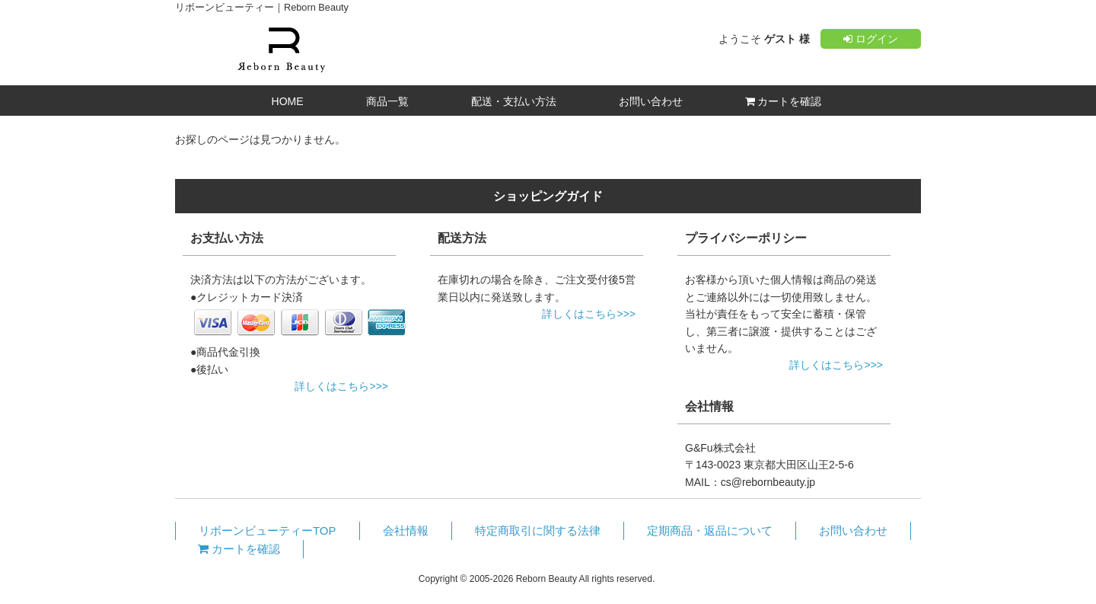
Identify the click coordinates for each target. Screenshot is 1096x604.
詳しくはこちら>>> (341, 386)
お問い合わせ (651, 101)
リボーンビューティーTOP (267, 530)
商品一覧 (387, 101)
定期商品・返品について (710, 530)
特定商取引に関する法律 (538, 530)
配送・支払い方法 (513, 101)
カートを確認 (783, 101)
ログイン (870, 39)
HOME (288, 101)
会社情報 (406, 530)
